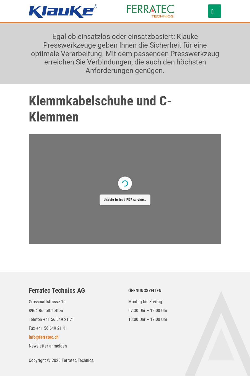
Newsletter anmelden (48, 346)
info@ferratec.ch (44, 337)
